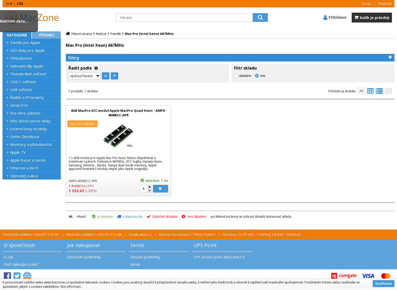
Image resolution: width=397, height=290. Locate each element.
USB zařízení (21, 89)
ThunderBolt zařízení (28, 73)
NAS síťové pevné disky (30, 120)
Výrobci (46, 35)
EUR (9, 3)
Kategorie (17, 35)
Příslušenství (21, 58)
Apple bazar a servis (28, 160)
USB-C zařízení (23, 81)
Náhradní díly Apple (26, 66)
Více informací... (71, 286)
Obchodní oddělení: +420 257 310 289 (94, 234)
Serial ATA (19, 105)
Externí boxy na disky (28, 128)
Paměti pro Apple (25, 42)
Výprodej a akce (24, 175)
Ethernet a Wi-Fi (24, 167)
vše (262, 76)
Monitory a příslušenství (31, 144)
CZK (20, 3)
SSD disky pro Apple (27, 50)
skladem (245, 76)
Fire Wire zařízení (25, 113)
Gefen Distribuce (24, 136)
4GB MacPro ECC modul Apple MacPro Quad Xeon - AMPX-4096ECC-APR (118, 112)
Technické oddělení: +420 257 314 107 (31, 234)
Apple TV (18, 152)
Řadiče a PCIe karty (27, 97)
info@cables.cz (140, 234)
